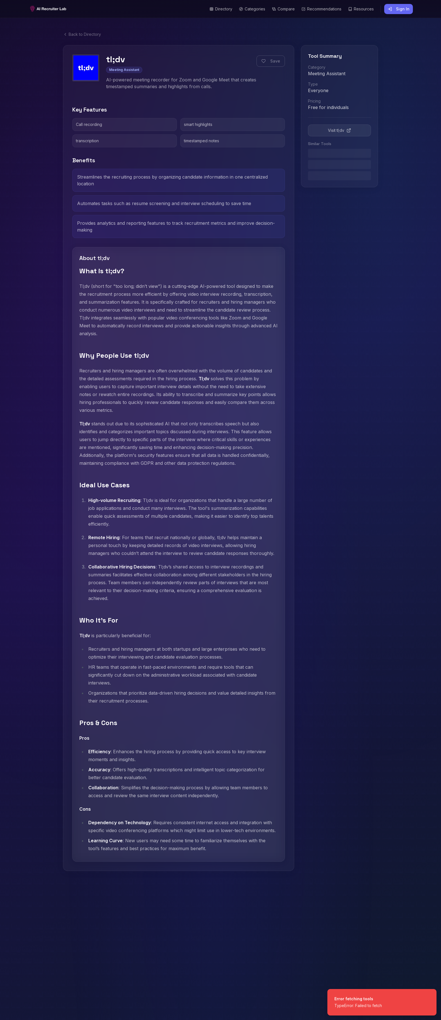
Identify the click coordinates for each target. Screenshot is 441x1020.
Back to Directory (82, 34)
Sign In (399, 8)
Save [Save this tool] (270, 61)
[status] (381, 1002)
